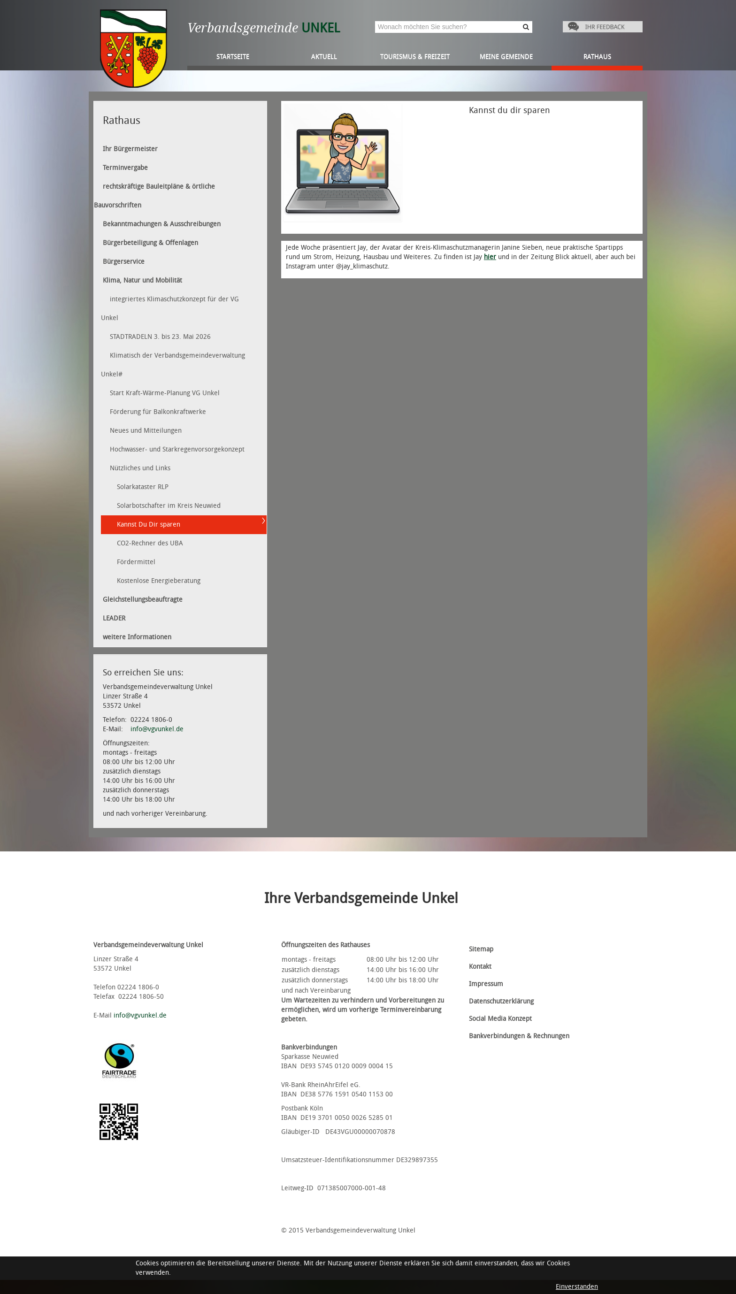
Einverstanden (577, 1287)
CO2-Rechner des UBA (150, 543)
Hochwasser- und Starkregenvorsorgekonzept (177, 449)
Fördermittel (136, 562)
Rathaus (597, 57)
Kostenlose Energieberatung (158, 581)
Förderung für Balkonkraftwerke (158, 412)
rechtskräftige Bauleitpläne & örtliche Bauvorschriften (154, 196)
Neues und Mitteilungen (146, 431)
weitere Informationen (137, 637)
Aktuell (324, 57)
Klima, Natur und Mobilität (142, 280)
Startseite (232, 57)
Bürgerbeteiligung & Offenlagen (150, 243)
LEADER (114, 618)
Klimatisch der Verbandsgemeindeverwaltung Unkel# (173, 365)
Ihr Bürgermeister (130, 149)
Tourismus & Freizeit (415, 57)
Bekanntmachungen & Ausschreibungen (162, 224)
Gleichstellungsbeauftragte (143, 600)
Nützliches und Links (140, 468)
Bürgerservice (124, 262)
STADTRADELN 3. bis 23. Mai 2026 (160, 337)
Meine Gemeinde (506, 57)
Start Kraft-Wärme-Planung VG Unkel (165, 393)
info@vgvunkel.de (157, 729)
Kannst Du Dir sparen (148, 524)
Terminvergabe (125, 168)
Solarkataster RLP (143, 487)
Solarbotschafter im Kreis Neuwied (169, 506)
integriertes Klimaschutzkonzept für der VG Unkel (170, 308)
